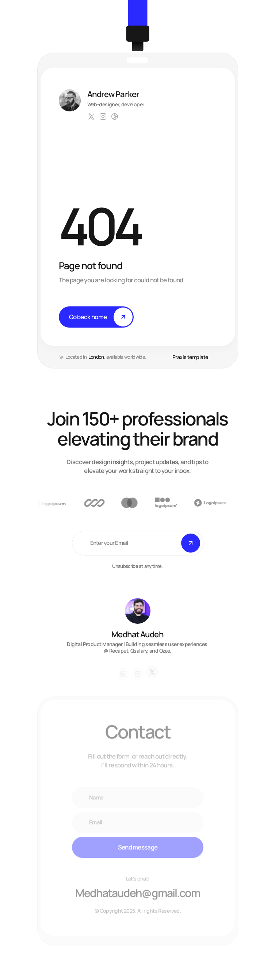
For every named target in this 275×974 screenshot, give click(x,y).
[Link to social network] (91, 116)
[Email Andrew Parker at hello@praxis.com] (137, 897)
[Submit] (190, 543)
